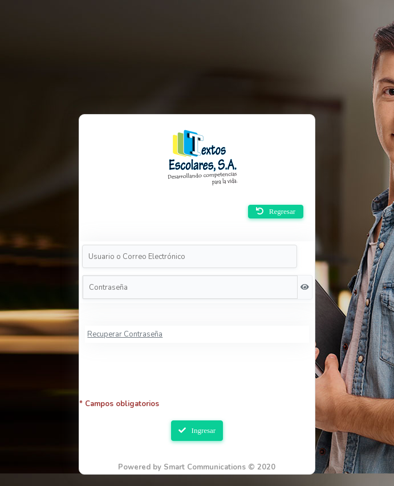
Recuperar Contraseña (125, 334)
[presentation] (197, 376)
